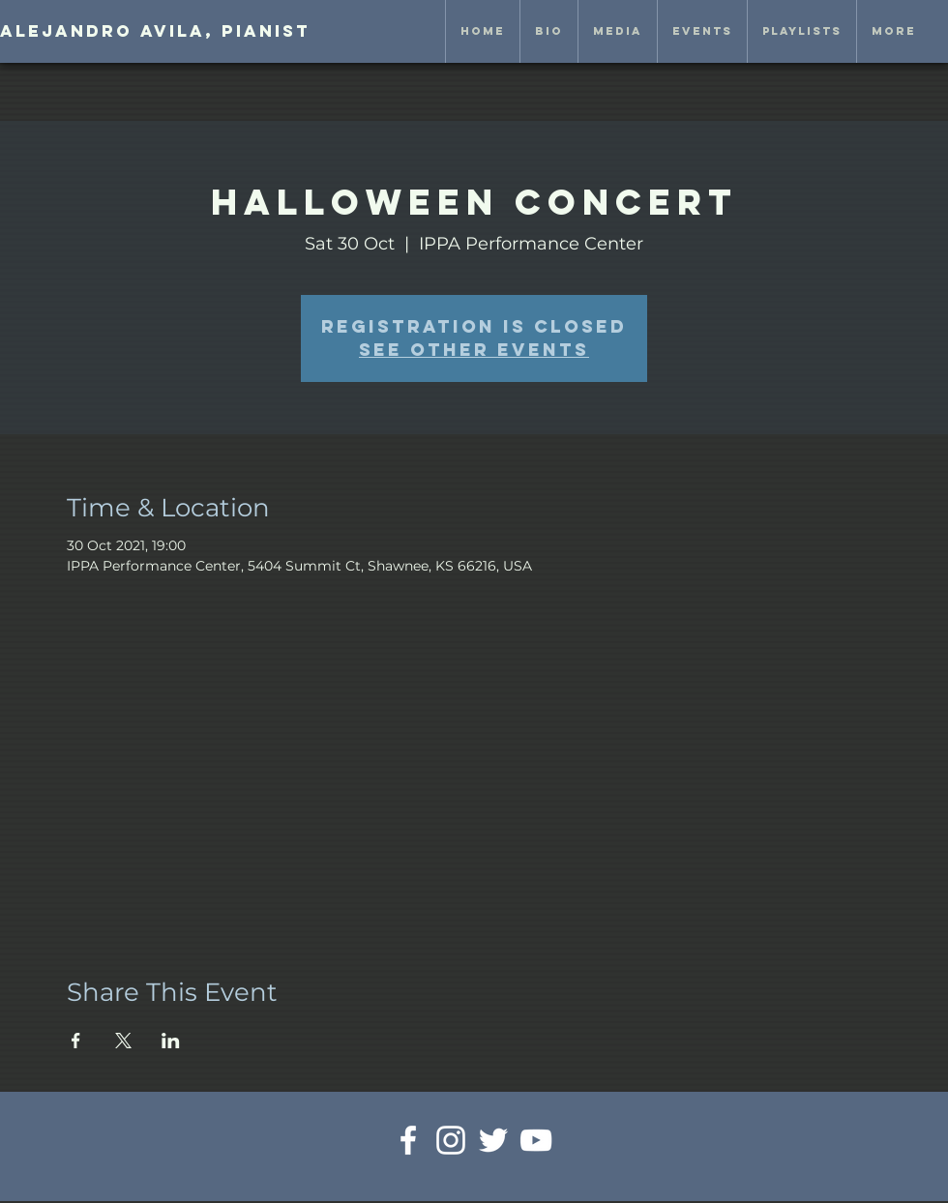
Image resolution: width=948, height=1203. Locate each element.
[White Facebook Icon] (408, 1140)
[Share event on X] (123, 1040)
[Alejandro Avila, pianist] (155, 31)
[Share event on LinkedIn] (171, 1040)
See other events (474, 349)
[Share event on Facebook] (76, 1040)
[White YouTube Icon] (536, 1140)
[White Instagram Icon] (450, 1140)
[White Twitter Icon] (493, 1140)
